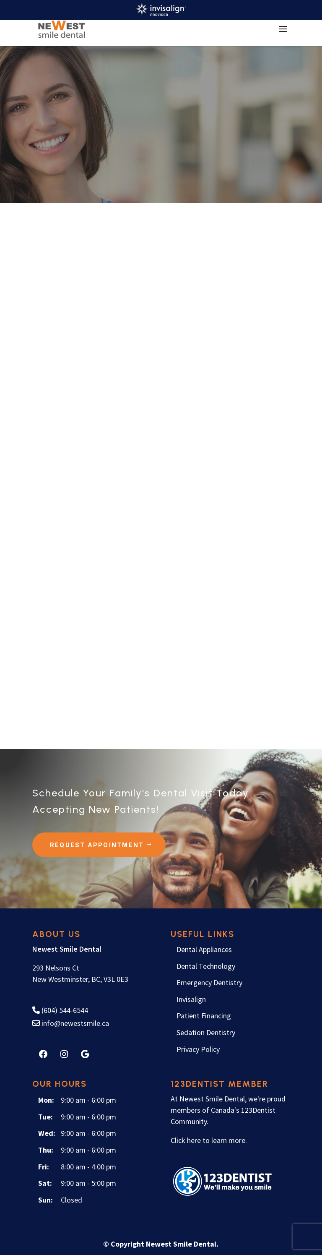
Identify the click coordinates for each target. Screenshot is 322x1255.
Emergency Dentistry (209, 982)
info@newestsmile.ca (70, 1022)
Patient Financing (204, 1015)
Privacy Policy (198, 1048)
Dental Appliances (204, 949)
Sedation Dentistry (206, 1032)
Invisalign (191, 998)
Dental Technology (206, 965)
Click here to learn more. (209, 1140)
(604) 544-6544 (60, 1010)
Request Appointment (97, 844)
